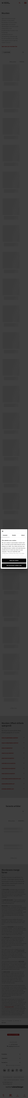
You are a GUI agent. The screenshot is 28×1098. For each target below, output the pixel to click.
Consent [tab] (5, 535)
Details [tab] (14, 535)
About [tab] (23, 535)
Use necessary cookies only (13, 565)
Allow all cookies (14, 560)
